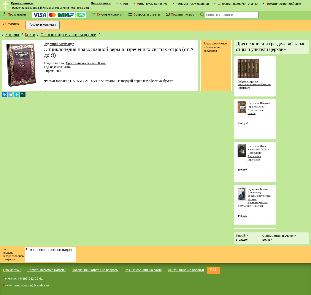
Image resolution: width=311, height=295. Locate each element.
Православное (22, 3)
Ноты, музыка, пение (152, 3)
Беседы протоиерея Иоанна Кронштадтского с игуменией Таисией (254, 200)
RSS (213, 269)
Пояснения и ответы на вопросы (95, 270)
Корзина (13, 23)
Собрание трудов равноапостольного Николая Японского (254, 84)
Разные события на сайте (143, 270)
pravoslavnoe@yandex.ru (31, 285)
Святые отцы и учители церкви (69, 35)
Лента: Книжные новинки (186, 270)
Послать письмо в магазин (46, 270)
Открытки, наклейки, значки (238, 3)
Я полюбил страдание (254, 158)
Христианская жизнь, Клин (86, 63)
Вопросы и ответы (146, 14)
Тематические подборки (284, 3)
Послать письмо (182, 14)
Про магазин (17, 14)
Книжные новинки (109, 14)
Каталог (12, 35)
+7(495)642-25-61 (30, 278)
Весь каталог (101, 3)
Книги (124, 3)
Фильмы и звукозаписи (192, 3)
